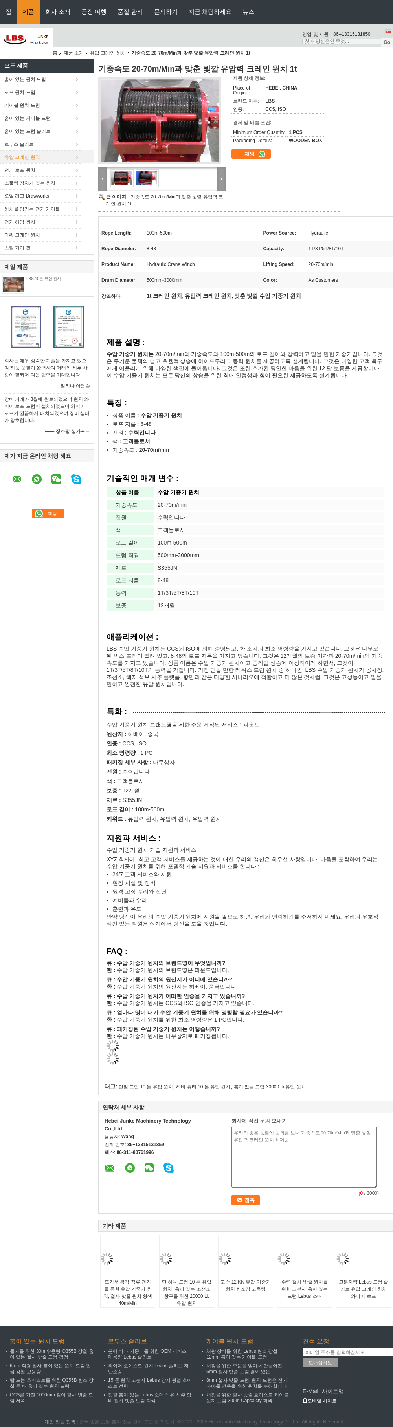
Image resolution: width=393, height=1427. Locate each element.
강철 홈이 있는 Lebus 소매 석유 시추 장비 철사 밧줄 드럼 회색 (149, 1397)
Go (387, 42)
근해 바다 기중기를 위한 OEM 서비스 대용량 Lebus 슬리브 (147, 1354)
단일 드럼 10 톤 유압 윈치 (146, 1087)
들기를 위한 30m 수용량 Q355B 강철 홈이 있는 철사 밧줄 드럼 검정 (52, 1354)
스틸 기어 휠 (17, 248)
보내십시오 (320, 1362)
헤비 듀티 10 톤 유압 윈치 (203, 1087)
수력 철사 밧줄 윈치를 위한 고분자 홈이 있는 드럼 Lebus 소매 (304, 1289)
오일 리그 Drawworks (26, 196)
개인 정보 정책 (59, 1422)
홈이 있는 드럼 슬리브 (27, 131)
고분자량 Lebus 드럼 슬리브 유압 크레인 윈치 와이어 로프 (364, 1289)
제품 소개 (74, 53)
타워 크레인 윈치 (22, 235)
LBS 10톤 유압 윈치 (43, 279)
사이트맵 (333, 1391)
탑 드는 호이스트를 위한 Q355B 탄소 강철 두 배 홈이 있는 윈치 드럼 (52, 1383)
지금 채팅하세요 (210, 12)
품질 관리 (130, 11)
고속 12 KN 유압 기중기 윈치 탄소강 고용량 (245, 1285)
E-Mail (310, 1391)
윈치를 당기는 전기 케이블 (32, 209)
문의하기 (166, 11)
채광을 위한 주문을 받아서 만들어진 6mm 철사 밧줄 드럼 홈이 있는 (244, 1368)
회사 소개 (57, 11)
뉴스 (248, 11)
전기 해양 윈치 (19, 222)
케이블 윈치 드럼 (22, 105)
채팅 (255, 154)
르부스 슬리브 (19, 144)
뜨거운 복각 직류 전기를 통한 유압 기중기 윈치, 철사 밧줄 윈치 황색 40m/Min (127, 1292)
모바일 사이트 (320, 1401)
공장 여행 (94, 11)
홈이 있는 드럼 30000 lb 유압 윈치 (270, 1087)
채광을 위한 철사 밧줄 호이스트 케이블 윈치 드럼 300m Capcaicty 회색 (247, 1397)
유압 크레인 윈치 (108, 53)
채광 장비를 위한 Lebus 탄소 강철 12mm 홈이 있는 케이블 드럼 (241, 1354)
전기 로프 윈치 (19, 170)
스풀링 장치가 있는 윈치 (29, 183)
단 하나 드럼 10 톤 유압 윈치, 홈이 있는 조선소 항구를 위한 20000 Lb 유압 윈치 (186, 1292)
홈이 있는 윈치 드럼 (25, 79)
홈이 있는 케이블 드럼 (27, 118)
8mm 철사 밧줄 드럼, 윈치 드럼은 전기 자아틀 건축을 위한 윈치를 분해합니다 (246, 1383)
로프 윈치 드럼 (19, 92)
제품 (28, 11)
